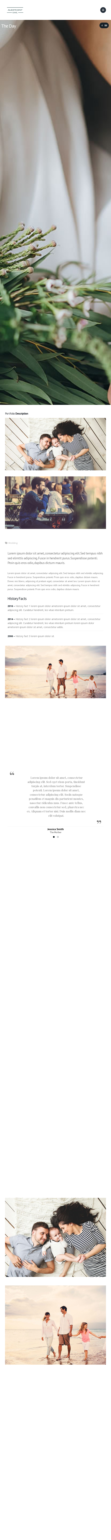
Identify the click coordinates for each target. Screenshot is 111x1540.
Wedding (12, 543)
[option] (55, 801)
